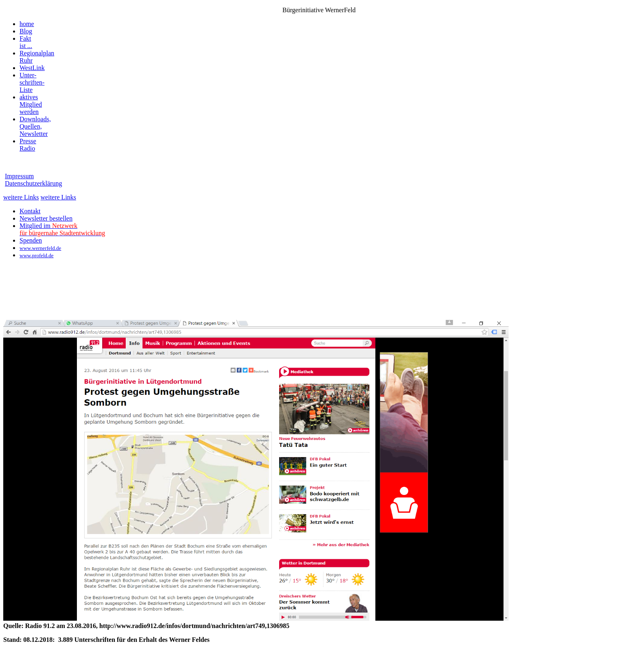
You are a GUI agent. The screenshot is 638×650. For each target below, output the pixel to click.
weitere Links (21, 197)
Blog (26, 31)
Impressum (19, 176)
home (27, 23)
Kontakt (30, 211)
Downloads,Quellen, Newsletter (35, 126)
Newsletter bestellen (46, 218)
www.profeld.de (37, 255)
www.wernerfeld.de (40, 248)
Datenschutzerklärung (33, 183)
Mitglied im (62, 229)
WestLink (32, 67)
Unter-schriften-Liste (32, 82)
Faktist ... (26, 42)
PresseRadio (28, 145)
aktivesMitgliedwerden (31, 104)
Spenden (31, 240)
